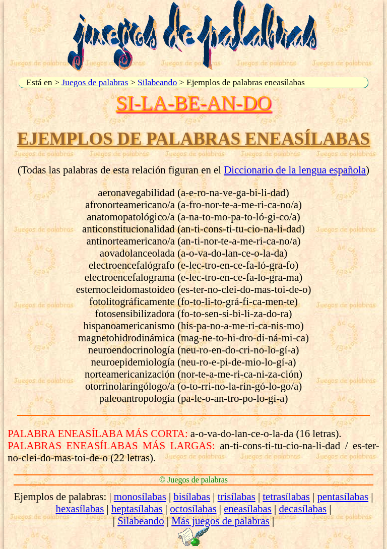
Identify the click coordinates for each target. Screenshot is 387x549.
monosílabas (140, 496)
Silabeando (157, 82)
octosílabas (193, 508)
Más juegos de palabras (220, 520)
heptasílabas (137, 508)
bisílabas (191, 496)
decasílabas (303, 508)
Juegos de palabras (94, 82)
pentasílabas (342, 496)
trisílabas (236, 496)
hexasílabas (80, 508)
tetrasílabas (286, 496)
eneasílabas (248, 508)
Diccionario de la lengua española (295, 169)
